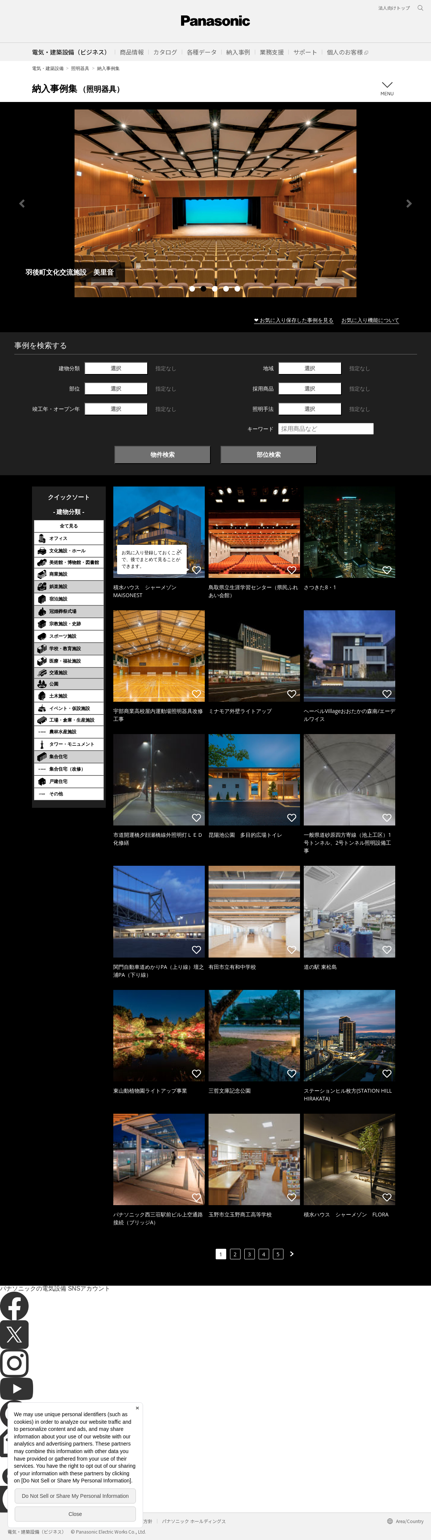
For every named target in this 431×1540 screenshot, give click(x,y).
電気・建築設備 (48, 68)
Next (409, 203)
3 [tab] (215, 289)
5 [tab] (238, 289)
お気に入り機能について (370, 320)
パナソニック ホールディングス (194, 1521)
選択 (116, 368)
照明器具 (80, 68)
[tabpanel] (215, 203)
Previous (21, 203)
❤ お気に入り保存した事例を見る (294, 320)
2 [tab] (204, 289)
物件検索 (163, 454)
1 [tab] (193, 289)
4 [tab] (227, 289)
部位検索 (269, 454)
